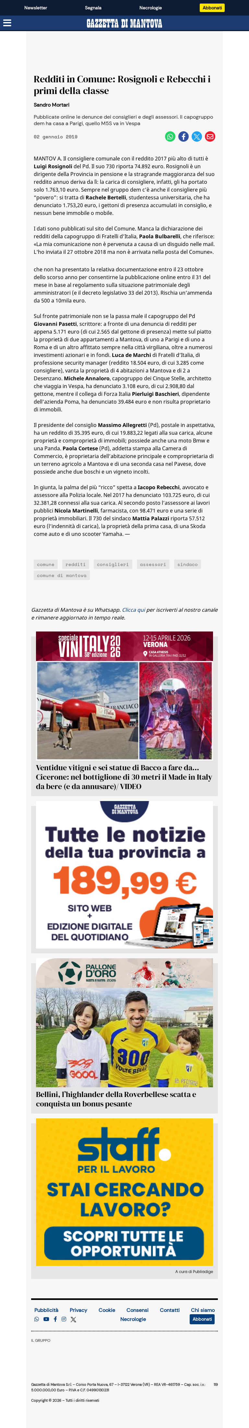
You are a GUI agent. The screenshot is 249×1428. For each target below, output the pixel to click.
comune (45, 564)
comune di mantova (62, 575)
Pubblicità (46, 1310)
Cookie (107, 1310)
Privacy (78, 1310)
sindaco (187, 564)
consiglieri (113, 564)
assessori (153, 564)
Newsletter (35, 8)
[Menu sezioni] (7, 23)
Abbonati (212, 8)
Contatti (170, 1310)
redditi (75, 564)
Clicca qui (133, 609)
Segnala (93, 8)
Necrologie (150, 8)
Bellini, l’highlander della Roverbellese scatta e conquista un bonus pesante (116, 1099)
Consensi (137, 1310)
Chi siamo (203, 1310)
